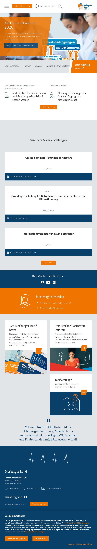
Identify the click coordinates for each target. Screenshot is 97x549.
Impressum (71, 544)
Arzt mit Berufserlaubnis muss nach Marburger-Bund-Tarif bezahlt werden (29, 96)
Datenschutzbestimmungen (34, 532)
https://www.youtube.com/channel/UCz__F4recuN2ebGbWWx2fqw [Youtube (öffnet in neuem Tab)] (48, 282)
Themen (27, 65)
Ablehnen (40, 539)
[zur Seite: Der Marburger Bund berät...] (26, 347)
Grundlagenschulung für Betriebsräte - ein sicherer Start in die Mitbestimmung (48, 197)
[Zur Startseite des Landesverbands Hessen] (85, 7)
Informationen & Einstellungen (77, 523)
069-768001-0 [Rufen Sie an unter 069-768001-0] (14, 488)
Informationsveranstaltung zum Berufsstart (48, 233)
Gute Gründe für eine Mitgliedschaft (55, 303)
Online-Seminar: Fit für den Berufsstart (48, 157)
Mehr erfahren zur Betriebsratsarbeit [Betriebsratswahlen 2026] (21, 45)
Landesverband (12, 65)
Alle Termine (48, 262)
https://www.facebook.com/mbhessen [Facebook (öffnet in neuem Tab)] (42, 282)
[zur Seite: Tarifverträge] (71, 394)
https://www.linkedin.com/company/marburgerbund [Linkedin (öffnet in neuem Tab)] (54, 282)
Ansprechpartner (39, 504)
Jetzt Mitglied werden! (82, 66)
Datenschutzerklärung (84, 544)
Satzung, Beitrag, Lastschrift (58, 65)
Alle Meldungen (48, 107)
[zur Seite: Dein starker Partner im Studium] (71, 345)
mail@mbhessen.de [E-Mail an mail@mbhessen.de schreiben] (53, 488)
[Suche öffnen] (61, 6)
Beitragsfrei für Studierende (52, 308)
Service (38, 65)
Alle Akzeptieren (16, 539)
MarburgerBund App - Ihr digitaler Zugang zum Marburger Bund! (72, 96)
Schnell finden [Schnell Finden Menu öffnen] (20, 6)
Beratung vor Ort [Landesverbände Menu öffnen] (47, 6)
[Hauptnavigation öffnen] (7, 6)
